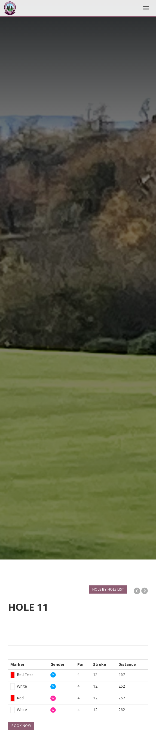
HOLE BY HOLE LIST (108, 589)
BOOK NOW (21, 725)
